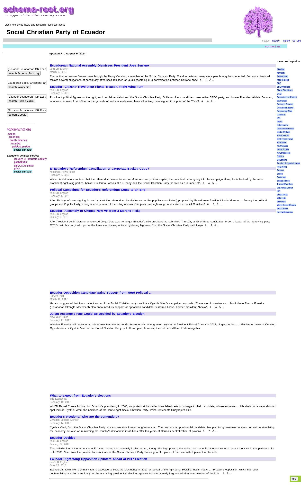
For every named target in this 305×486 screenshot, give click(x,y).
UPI (278, 191)
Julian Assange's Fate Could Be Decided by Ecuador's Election (97, 313)
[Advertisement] (84, 133)
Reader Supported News (288, 163)
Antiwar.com (282, 76)
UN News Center (285, 188)
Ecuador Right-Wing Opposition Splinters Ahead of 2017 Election (98, 459)
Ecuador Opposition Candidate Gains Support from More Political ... (100, 292)
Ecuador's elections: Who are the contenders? (84, 416)
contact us (273, 46)
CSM (279, 94)
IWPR (279, 122)
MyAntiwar (281, 142)
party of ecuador (24, 165)
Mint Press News (285, 139)
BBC (279, 83)
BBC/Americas (283, 87)
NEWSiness (282, 146)
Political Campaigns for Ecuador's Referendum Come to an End (97, 189)
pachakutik (20, 162)
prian (17, 168)
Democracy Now (284, 111)
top (294, 478)
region (12, 133)
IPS (278, 118)
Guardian (281, 115)
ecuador (16, 143)
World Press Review (286, 205)
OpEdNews (282, 160)
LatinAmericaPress (285, 128)
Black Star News (285, 90)
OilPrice (280, 156)
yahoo (286, 40)
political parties (21, 146)
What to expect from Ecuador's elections (80, 395)
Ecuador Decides (62, 437)
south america (18, 140)
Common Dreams (285, 104)
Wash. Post (282, 195)
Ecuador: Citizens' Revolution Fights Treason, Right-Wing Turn (96, 86)
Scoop (279, 174)
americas (14, 136)
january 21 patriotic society (30, 159)
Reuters (280, 170)
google (276, 40)
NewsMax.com (283, 153)
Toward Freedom (285, 184)
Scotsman (281, 177)
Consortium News (285, 108)
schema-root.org (19, 129)
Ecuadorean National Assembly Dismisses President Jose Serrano (99, 65)
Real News (282, 167)
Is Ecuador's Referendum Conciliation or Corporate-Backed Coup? (99, 168)
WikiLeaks (281, 198)
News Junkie (283, 149)
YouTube (296, 40)
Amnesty (281, 73)
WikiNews (281, 202)
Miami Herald (283, 135)
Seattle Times (283, 181)
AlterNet (280, 69)
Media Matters (283, 132)
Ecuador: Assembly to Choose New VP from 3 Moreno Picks (95, 210)
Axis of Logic (283, 80)
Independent (282, 125)
